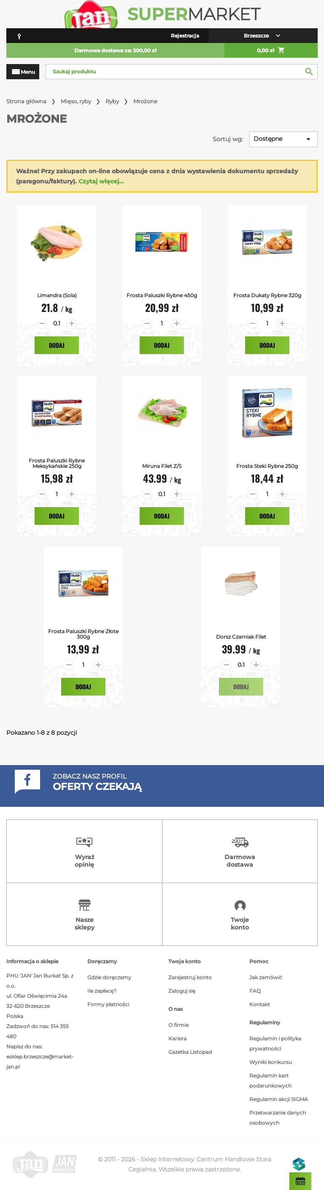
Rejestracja (185, 35)
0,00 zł (271, 50)
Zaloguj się (181, 991)
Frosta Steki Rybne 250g (267, 466)
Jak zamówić (265, 977)
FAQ (255, 991)
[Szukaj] (182, 71)
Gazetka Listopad (190, 1052)
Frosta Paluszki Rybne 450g (162, 295)
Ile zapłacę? (101, 991)
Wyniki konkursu (270, 1062)
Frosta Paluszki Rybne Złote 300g (83, 634)
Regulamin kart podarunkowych (270, 1080)
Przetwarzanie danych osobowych (277, 1117)
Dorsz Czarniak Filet (241, 636)
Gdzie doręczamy (109, 977)
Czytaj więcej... (101, 181)
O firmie (178, 1025)
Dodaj (57, 345)
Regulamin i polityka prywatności (275, 1043)
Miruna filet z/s (161, 466)
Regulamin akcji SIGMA (278, 1099)
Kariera (177, 1038)
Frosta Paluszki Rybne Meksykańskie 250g (57, 463)
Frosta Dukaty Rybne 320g (267, 295)
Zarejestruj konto (190, 977)
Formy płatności (108, 1004)
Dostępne (283, 139)
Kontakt (259, 1004)
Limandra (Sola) (57, 295)
